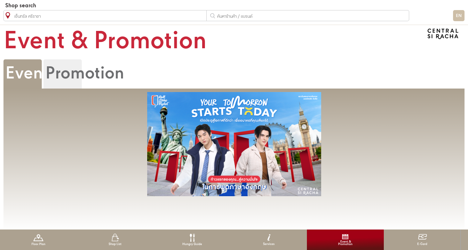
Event (26, 74)
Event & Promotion (345, 240)
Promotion (84, 74)
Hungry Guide (192, 240)
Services (269, 240)
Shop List (115, 240)
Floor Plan (38, 240)
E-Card (422, 240)
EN (459, 15)
